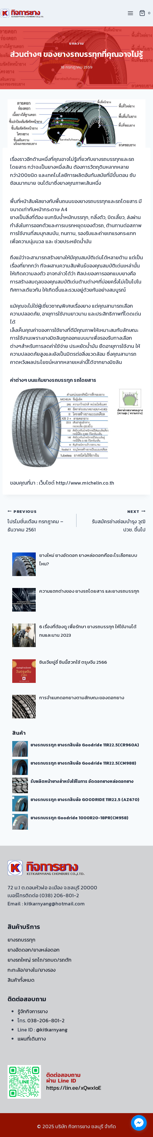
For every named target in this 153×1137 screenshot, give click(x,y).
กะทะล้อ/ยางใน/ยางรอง (31, 970)
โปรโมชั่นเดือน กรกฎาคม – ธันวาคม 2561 (39, 520)
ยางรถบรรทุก (21, 939)
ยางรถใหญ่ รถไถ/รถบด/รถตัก (39, 960)
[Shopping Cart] (145, 13)
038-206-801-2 (46, 1020)
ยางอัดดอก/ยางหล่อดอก (34, 949)
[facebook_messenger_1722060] (139, 1123)
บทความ (76, 43)
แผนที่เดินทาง (32, 1038)
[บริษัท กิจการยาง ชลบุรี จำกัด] (23, 13)
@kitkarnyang (51, 1029)
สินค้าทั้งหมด (21, 980)
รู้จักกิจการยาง (33, 1011)
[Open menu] (130, 13)
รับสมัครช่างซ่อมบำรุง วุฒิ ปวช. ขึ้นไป (113, 520)
